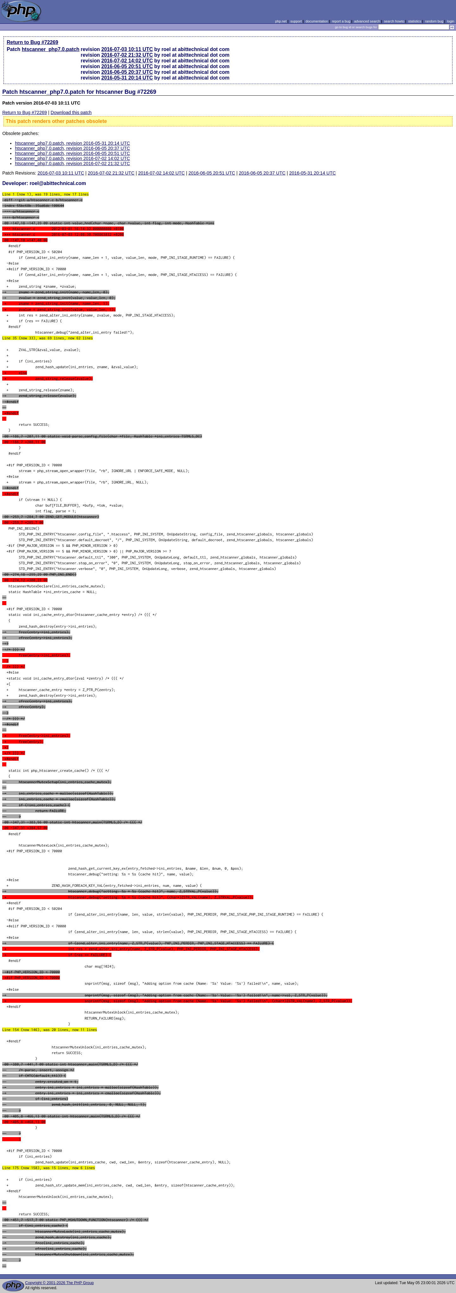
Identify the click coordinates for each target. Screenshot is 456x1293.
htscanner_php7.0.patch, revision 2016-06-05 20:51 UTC (72, 153)
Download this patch (71, 112)
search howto (394, 21)
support (296, 21)
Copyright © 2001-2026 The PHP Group (59, 1283)
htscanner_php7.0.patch (50, 49)
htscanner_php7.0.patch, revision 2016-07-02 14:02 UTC (72, 158)
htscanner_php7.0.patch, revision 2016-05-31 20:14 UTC (72, 143)
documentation (317, 21)
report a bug (341, 21)
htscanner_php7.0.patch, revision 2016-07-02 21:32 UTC (72, 163)
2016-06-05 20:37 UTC (127, 72)
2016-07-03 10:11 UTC (127, 49)
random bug (434, 21)
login (450, 21)
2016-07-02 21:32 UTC (127, 55)
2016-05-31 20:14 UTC (127, 77)
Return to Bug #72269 (32, 42)
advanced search (367, 21)
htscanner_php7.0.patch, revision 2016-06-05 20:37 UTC (72, 148)
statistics (414, 21)
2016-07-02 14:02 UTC (127, 60)
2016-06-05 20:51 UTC (127, 66)
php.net (281, 21)
